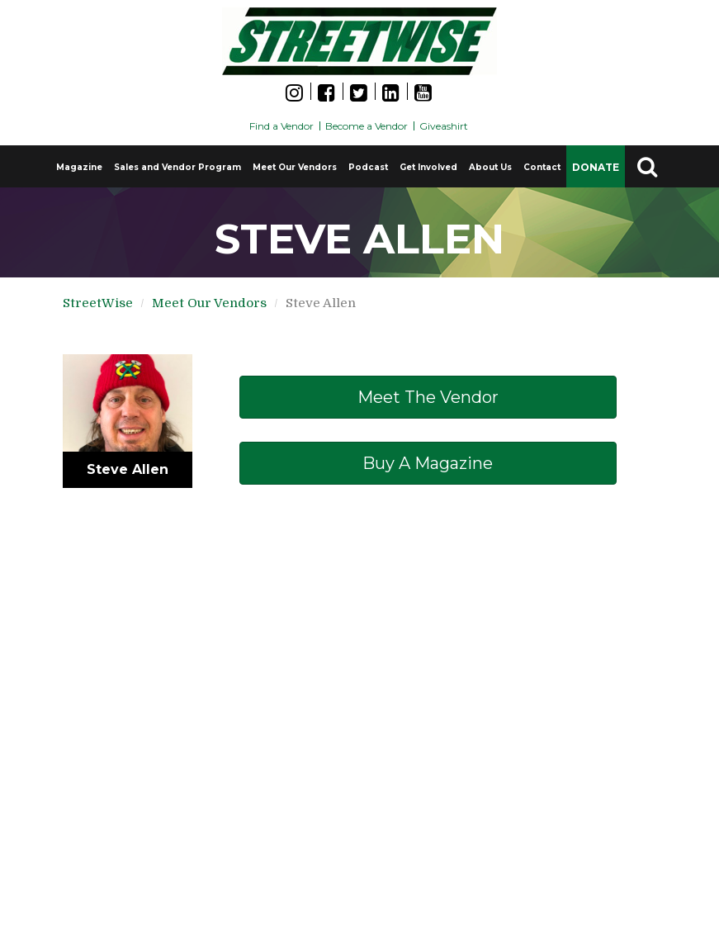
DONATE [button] (595, 167)
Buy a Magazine (427, 463)
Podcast (368, 167)
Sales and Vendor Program (177, 167)
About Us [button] (490, 167)
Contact (542, 167)
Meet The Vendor (428, 397)
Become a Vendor (366, 126)
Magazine (79, 167)
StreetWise (98, 303)
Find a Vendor (281, 126)
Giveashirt (443, 126)
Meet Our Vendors (295, 167)
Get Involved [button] (428, 167)
